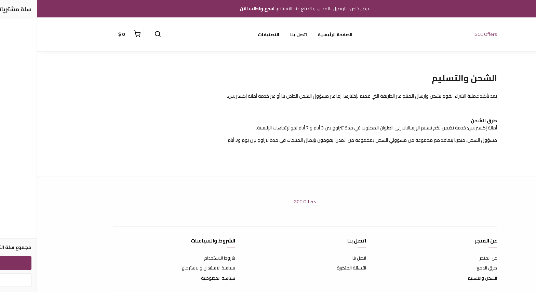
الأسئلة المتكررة (314, 268)
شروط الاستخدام (182, 258)
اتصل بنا (261, 34)
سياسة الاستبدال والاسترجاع (171, 268)
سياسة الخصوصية (181, 278)
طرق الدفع (450, 268)
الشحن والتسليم (445, 278)
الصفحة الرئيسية (298, 34)
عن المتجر (451, 258)
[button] (121, 34)
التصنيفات (231, 34)
